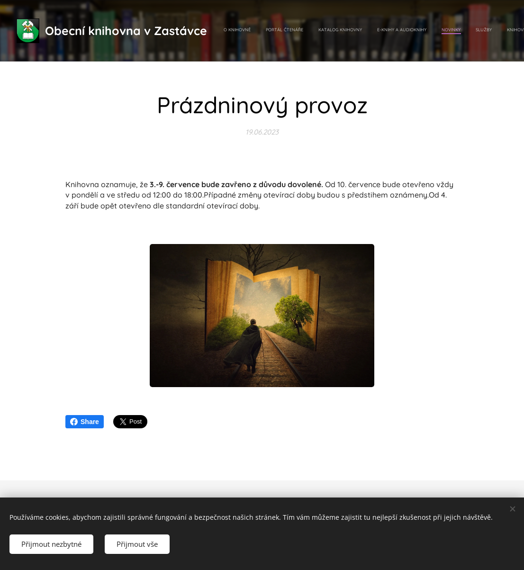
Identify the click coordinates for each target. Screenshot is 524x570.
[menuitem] (404, 31)
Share (84, 421)
